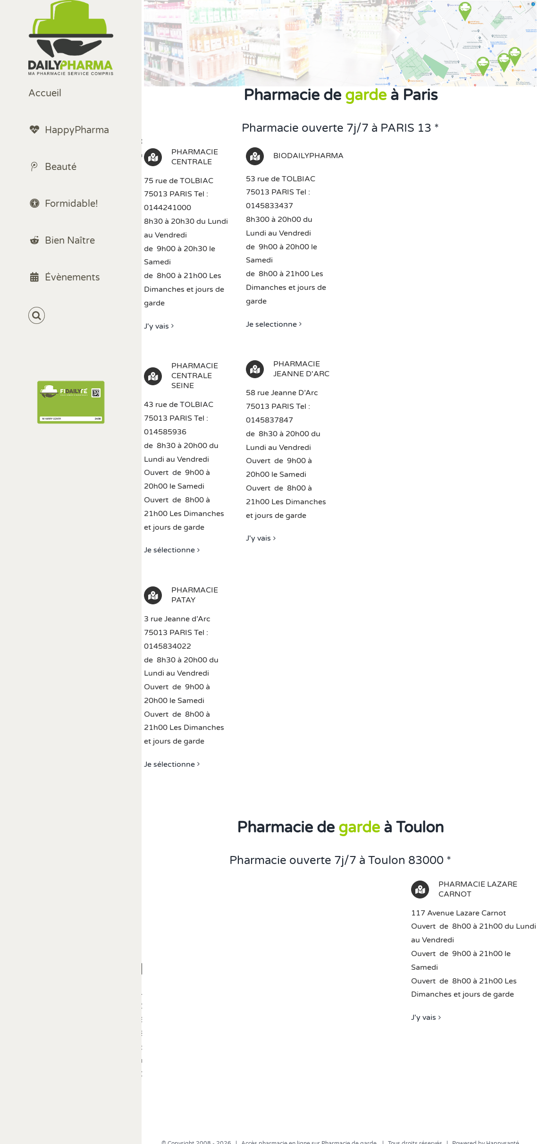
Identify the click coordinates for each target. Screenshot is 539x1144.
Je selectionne (271, 324)
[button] (71, 315)
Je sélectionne (169, 550)
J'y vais (156, 326)
